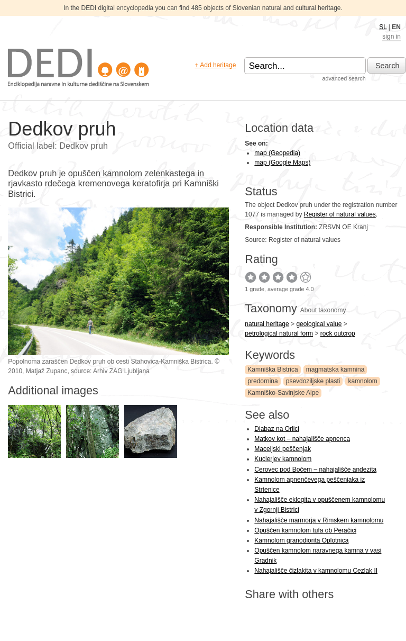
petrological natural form (279, 333)
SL (382, 27)
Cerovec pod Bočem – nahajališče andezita (315, 469)
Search (387, 65)
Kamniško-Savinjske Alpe (283, 392)
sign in (391, 36)
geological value (319, 324)
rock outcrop (337, 333)
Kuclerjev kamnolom (282, 459)
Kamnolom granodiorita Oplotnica (301, 540)
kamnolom (362, 381)
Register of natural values (340, 214)
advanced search (343, 78)
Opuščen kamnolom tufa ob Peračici (305, 530)
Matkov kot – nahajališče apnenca (302, 439)
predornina (262, 381)
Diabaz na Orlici (276, 428)
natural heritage (267, 324)
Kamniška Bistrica (272, 369)
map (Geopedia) (277, 153)
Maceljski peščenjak (282, 449)
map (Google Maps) (282, 162)
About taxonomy (323, 310)
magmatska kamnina (335, 369)
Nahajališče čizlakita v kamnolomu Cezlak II (315, 570)
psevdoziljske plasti (313, 381)
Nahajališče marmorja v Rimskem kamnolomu (318, 520)
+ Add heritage (215, 65)
